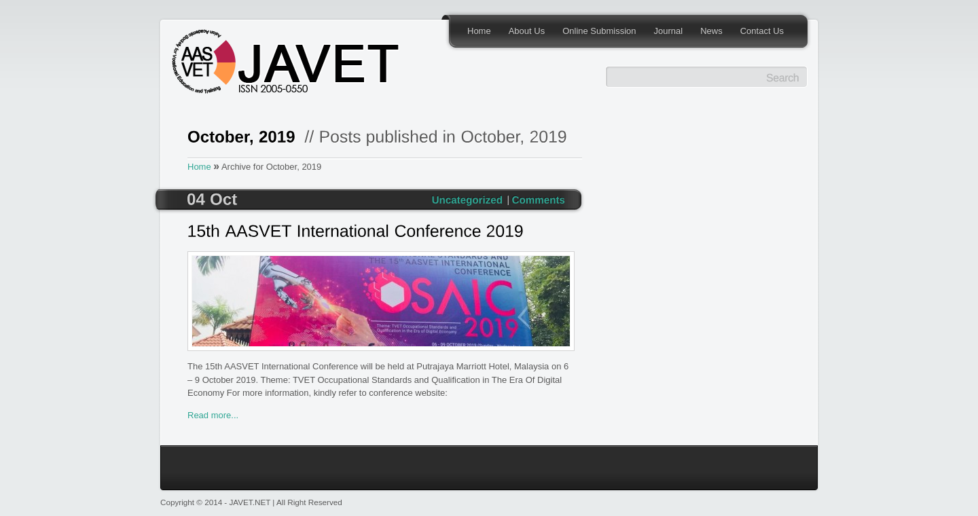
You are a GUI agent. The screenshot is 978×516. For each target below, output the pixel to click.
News (711, 31)
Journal (668, 31)
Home (479, 31)
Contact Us (762, 31)
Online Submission (599, 31)
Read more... (212, 415)
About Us (527, 31)
